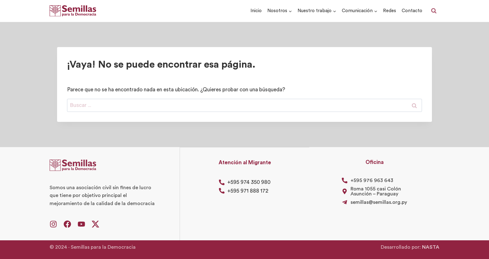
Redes (389, 10)
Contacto (412, 10)
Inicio (256, 10)
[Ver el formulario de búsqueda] (433, 11)
